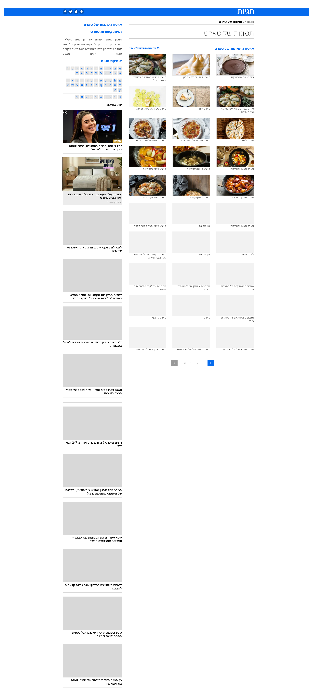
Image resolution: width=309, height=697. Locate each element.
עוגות (105, 39)
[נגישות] (5, 4)
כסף (174, 3)
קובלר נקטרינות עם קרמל (81, 44)
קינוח (90, 49)
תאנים (62, 53)
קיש (83, 49)
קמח (89, 53)
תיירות (139, 3)
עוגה (74, 39)
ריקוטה (63, 49)
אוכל (164, 3)
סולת (115, 53)
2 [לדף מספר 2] (194, 362)
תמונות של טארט (226, 22)
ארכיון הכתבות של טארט (99, 25)
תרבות (198, 3)
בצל (108, 49)
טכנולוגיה (124, 3)
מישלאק (64, 39)
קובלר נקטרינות (108, 44)
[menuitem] (222, 4)
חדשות (224, 3)
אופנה (109, 3)
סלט (96, 49)
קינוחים (95, 39)
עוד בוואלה (110, 105)
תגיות (246, 22)
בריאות (152, 3)
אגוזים (114, 49)
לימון (102, 49)
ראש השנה (74, 49)
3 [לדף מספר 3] (181, 362)
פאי (61, 44)
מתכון (114, 39)
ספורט (211, 3)
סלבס (185, 3)
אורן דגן (84, 39)
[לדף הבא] (170, 363)
